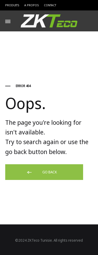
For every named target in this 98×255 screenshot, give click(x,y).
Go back (41, 172)
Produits (12, 5)
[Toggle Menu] (7, 21)
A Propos (31, 5)
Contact (50, 5)
